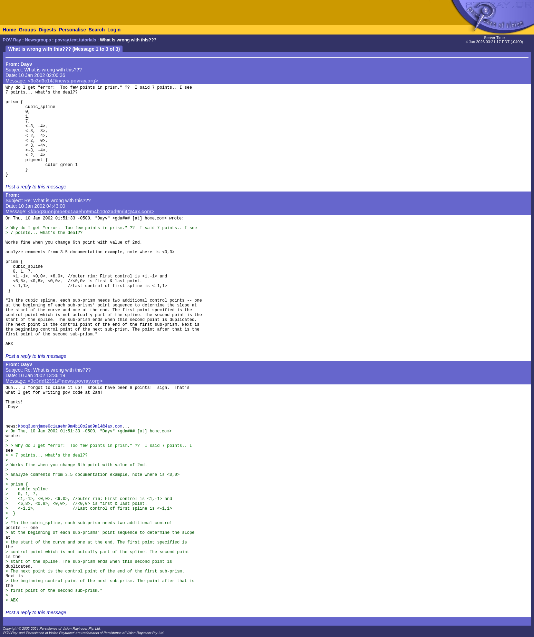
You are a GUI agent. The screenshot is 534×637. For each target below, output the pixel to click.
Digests (47, 29)
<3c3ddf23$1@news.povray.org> (65, 381)
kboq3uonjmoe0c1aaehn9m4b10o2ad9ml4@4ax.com (70, 426)
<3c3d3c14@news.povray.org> (63, 81)
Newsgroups (38, 40)
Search (97, 29)
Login (113, 29)
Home (9, 29)
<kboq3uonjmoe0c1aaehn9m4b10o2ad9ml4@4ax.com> (91, 211)
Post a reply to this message (36, 186)
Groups (27, 29)
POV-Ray (12, 40)
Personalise (72, 29)
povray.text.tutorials (75, 40)
